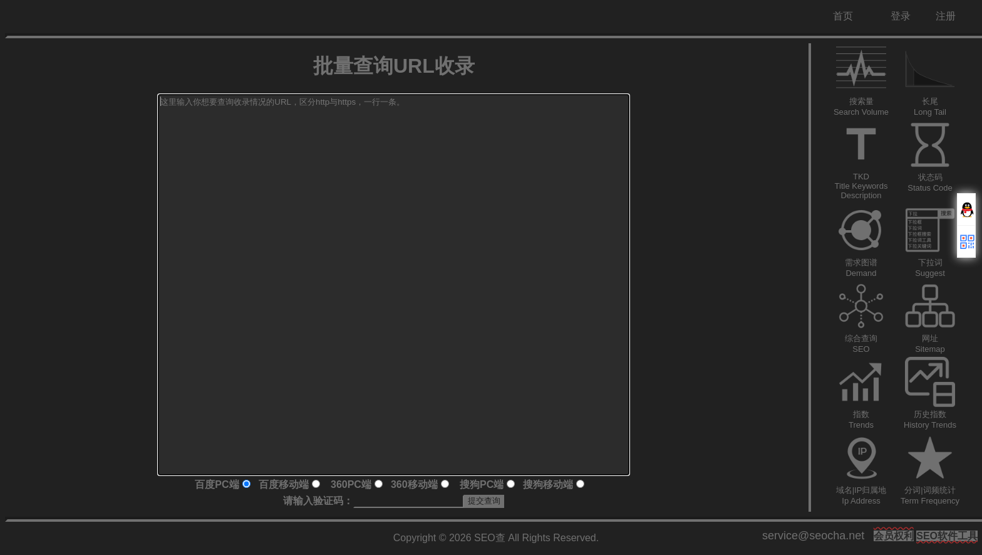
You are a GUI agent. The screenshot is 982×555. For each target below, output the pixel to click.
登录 (901, 16)
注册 (946, 16)
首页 (843, 16)
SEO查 (489, 537)
